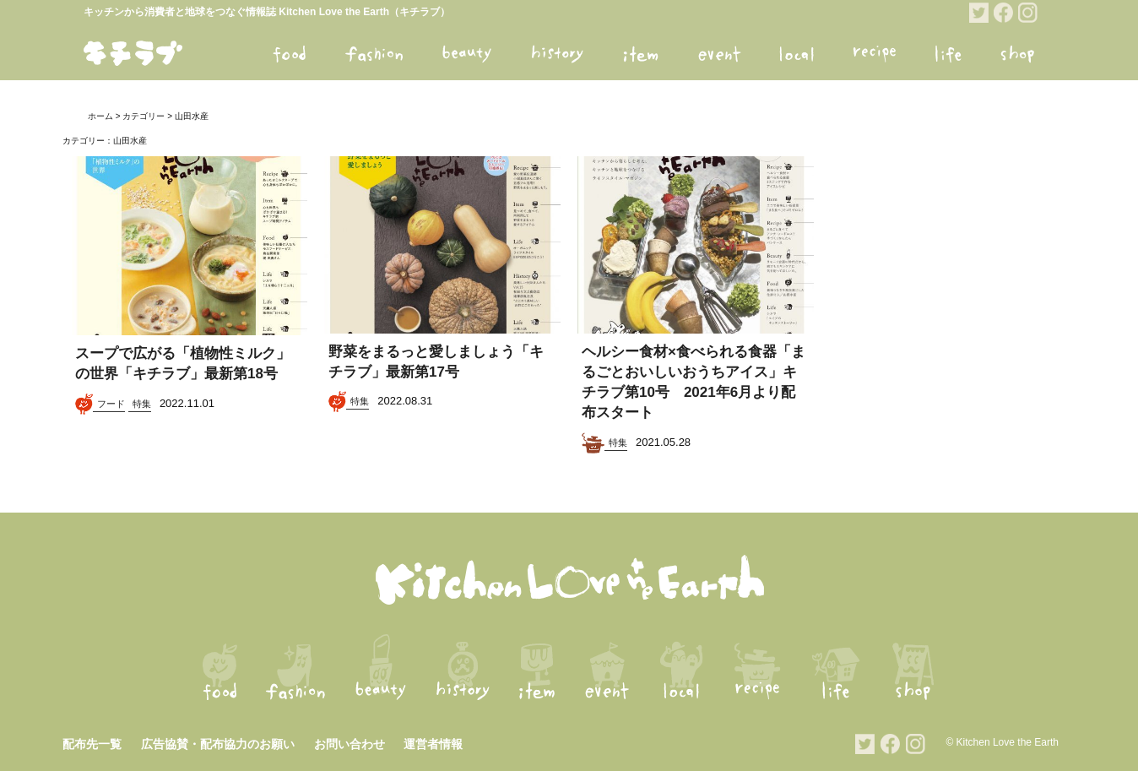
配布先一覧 (92, 744)
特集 (142, 404)
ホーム (100, 116)
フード (111, 404)
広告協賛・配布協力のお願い (218, 744)
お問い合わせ (349, 744)
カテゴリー (143, 116)
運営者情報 (433, 744)
